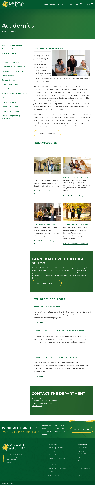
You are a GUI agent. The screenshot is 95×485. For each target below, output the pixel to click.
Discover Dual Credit (47, 283)
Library (5, 98)
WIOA (80, 475)
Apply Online (82, 448)
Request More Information (57, 468)
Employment (82, 461)
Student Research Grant (12, 111)
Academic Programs (51, 4)
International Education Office (14, 93)
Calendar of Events (54, 455)
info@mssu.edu (12, 463)
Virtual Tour (82, 472)
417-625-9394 (37, 406)
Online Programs (9, 102)
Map (79, 464)
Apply (64, 4)
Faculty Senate (8, 76)
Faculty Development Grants (13, 71)
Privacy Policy (52, 464)
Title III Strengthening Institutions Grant (11, 117)
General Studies (8, 80)
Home (4, 31)
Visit (76, 4)
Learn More (38, 323)
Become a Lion (8, 58)
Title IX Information (84, 468)
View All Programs (47, 133)
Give (70, 4)
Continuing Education (11, 62)
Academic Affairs (9, 49)
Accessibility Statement (56, 448)
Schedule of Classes (10, 107)
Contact (80, 457)
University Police (53, 475)
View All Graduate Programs (75, 196)
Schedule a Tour (81, 430)
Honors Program (9, 89)
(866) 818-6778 (12, 460)
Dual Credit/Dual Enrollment (13, 67)
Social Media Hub (54, 472)
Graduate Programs (10, 84)
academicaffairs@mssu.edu (43, 403)
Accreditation (52, 451)
